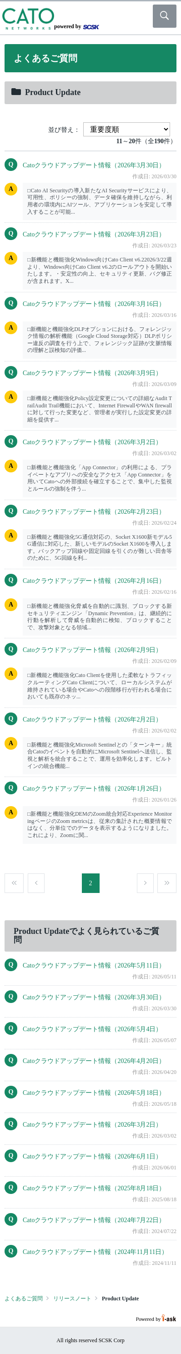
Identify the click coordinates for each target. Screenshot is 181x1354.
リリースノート (72, 1298)
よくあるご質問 (24, 1298)
